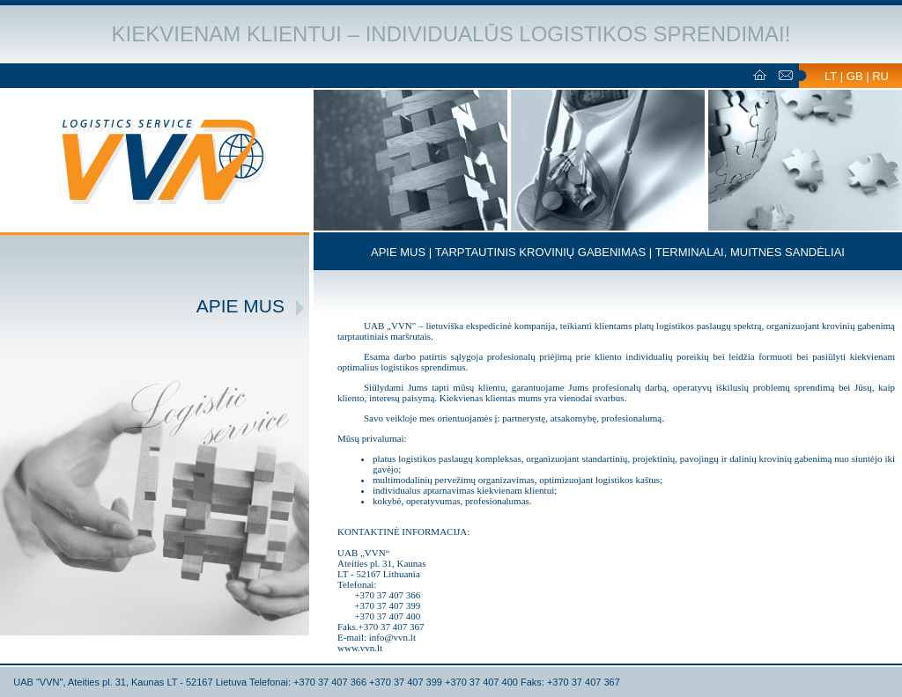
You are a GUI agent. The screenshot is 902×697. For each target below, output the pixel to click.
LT (830, 76)
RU (880, 76)
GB (855, 76)
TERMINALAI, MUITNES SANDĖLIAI (750, 252)
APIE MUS (398, 252)
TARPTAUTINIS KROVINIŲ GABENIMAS (540, 252)
